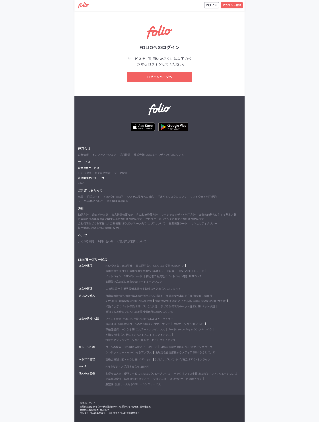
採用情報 (125, 155)
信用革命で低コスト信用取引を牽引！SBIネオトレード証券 (139, 271)
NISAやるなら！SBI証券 (118, 266)
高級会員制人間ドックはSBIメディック (128, 359)
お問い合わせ (105, 241)
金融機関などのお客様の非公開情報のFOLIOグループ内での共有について (121, 223)
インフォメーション (104, 155)
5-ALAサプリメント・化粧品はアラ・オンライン (182, 359)
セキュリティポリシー (204, 223)
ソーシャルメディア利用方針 (178, 215)
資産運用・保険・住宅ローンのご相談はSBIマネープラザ (137, 324)
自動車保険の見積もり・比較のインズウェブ (186, 347)
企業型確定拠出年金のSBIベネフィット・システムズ (135, 379)
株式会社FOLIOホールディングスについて (159, 155)
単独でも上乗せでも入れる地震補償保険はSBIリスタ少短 (139, 312)
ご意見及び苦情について (131, 241)
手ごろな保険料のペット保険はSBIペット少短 (188, 306)
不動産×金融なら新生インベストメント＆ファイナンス (138, 335)
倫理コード (93, 197)
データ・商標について (90, 201)
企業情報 (83, 155)
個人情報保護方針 (122, 215)
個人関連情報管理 (117, 201)
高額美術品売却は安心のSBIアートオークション (133, 282)
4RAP (81, 183)
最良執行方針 (100, 215)
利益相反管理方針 (147, 215)
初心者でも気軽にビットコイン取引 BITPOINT (173, 276)
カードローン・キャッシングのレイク (190, 329)
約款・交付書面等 (114, 197)
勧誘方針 (83, 215)
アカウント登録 (231, 5)
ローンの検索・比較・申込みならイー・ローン (131, 347)
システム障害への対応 (140, 197)
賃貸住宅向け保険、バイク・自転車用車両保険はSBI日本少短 (190, 301)
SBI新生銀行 (112, 289)
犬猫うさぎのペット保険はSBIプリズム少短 (131, 306)
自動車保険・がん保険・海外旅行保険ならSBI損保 (133, 296)
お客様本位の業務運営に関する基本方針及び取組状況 (110, 219)
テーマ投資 (120, 173)
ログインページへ (159, 77)
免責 (80, 197)
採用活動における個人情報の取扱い (99, 228)
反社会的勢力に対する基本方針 (217, 215)
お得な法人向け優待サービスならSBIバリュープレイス (137, 374)
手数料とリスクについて (172, 197)
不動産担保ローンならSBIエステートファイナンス (135, 329)
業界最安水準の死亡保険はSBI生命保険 (189, 296)
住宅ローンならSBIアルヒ (188, 324)
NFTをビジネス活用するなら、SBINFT (127, 366)
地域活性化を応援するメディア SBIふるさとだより (185, 352)
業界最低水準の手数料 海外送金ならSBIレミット (152, 289)
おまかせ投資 (103, 173)
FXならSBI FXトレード (191, 271)
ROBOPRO (84, 173)
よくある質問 (86, 241)
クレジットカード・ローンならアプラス (128, 352)
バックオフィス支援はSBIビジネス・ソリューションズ (205, 374)
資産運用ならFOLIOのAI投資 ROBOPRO (160, 266)
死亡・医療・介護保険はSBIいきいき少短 (128, 301)
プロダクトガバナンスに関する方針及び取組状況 (174, 219)
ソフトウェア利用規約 (203, 197)
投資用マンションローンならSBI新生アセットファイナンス (140, 340)
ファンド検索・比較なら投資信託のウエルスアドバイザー (139, 319)
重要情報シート (178, 223)
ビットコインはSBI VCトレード (123, 276)
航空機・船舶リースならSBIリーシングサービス (133, 384)
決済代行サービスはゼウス (186, 379)
